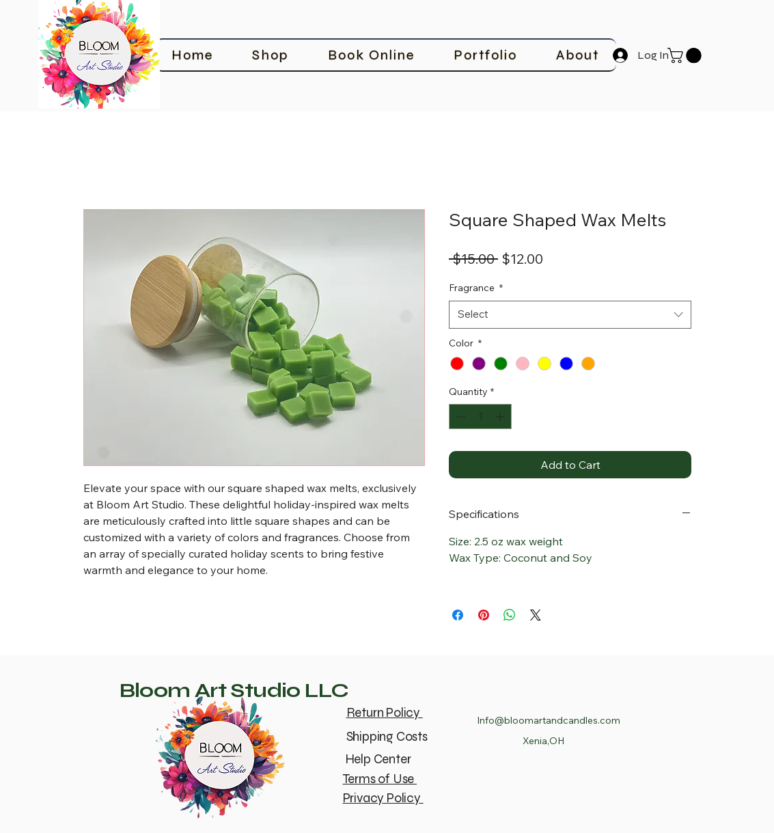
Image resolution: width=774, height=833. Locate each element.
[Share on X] (535, 615)
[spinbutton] (480, 416)
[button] (686, 55)
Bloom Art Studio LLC (234, 690)
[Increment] (501, 416)
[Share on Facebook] (458, 615)
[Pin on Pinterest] (483, 615)
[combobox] (570, 315)
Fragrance (476, 288)
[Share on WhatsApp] (509, 615)
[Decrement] (459, 416)
